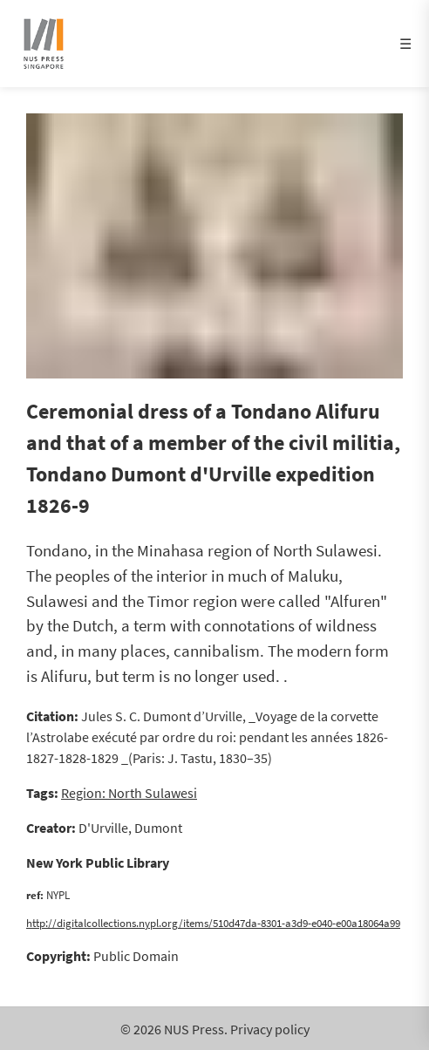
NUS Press (194, 1029)
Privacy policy (270, 1029)
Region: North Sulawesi (129, 792)
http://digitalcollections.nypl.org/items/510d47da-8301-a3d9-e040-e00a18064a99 (213, 923)
